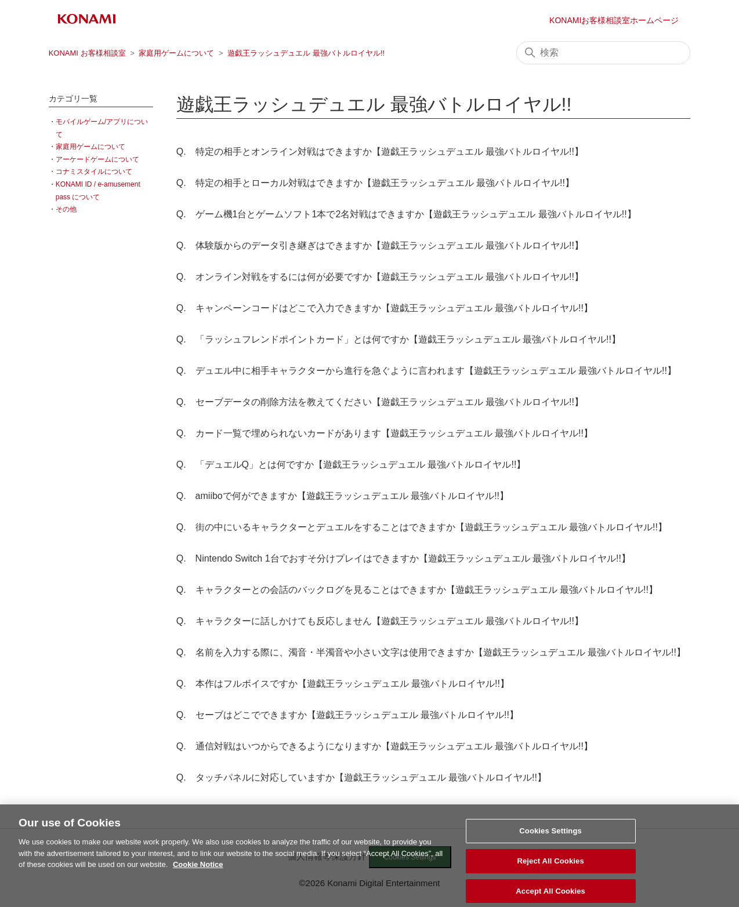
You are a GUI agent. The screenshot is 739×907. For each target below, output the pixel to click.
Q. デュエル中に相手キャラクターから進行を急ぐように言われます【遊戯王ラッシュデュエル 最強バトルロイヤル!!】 (426, 371)
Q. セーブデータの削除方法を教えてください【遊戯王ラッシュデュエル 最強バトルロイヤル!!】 (380, 402)
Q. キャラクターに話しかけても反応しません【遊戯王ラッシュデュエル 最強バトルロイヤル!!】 (380, 621)
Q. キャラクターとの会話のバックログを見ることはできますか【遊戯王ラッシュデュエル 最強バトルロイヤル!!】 (417, 590)
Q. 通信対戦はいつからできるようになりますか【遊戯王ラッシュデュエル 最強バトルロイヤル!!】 (384, 746)
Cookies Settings (550, 834)
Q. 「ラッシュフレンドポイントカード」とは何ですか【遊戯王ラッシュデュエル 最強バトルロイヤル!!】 (398, 339)
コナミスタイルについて (94, 171)
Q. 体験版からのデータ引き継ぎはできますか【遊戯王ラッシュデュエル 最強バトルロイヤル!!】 (380, 245)
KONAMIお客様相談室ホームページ (614, 20)
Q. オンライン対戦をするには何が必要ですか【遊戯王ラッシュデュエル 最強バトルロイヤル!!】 (380, 277)
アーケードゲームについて (97, 159)
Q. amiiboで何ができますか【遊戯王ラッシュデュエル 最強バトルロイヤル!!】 (342, 496)
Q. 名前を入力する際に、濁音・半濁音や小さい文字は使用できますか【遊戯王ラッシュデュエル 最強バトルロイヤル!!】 (431, 652)
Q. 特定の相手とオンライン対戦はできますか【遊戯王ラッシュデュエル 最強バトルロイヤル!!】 (380, 151)
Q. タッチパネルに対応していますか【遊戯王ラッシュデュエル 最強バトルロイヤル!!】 (361, 777)
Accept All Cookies (550, 894)
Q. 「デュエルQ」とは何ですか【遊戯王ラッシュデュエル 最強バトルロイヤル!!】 (351, 464)
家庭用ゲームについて (176, 53)
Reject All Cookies (550, 865)
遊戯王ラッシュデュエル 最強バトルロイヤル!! (306, 53)
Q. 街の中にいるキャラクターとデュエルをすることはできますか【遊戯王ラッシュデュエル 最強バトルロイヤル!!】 (421, 527)
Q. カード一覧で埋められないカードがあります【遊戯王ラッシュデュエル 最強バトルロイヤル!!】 (384, 433)
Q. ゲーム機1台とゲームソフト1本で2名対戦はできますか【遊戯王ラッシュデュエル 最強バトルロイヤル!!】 (406, 214)
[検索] (603, 52)
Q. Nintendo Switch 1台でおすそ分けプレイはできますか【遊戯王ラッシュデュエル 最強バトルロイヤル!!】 (403, 558)
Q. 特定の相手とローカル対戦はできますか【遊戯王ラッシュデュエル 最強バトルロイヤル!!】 (375, 183)
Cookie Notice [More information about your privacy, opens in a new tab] (198, 868)
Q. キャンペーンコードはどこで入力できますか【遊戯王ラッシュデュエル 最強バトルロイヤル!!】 (384, 308)
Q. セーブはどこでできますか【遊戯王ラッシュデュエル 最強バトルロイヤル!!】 (347, 715)
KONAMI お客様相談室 (87, 53)
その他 (66, 209)
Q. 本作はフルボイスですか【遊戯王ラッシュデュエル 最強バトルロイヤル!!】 (342, 684)
